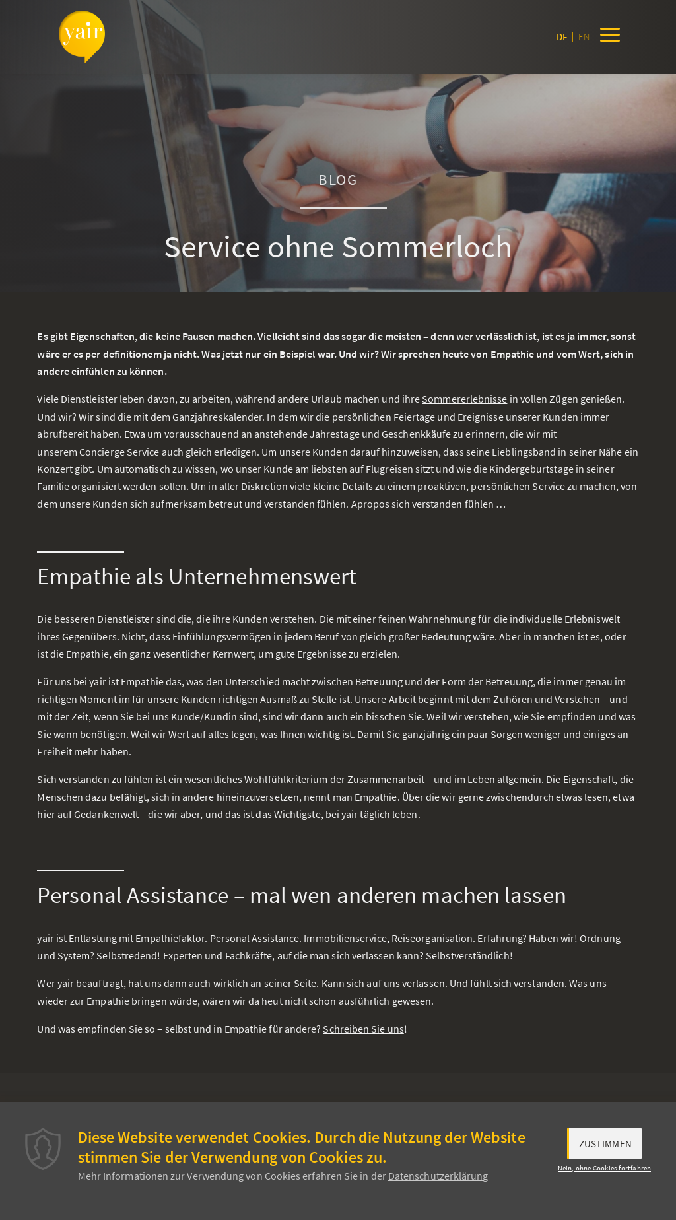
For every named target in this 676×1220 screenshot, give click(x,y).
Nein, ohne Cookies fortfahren (605, 1167)
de (562, 36)
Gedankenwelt (106, 814)
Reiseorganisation (432, 938)
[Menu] (610, 37)
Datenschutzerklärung (438, 1175)
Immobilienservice (345, 938)
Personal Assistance (255, 938)
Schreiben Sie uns (363, 1028)
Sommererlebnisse (464, 398)
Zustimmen (605, 1143)
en (584, 36)
